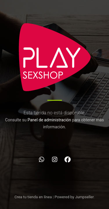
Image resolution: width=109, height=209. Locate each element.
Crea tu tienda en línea (34, 197)
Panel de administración (49, 120)
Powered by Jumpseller (74, 197)
